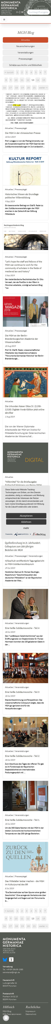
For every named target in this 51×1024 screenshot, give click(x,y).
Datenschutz (31, 1014)
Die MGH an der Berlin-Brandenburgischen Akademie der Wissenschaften (21, 338)
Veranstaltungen (25, 52)
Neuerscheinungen (25, 46)
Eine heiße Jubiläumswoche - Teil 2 (22, 756)
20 (28, 87)
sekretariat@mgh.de (11, 972)
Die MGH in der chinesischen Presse (22, 133)
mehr (26, 528)
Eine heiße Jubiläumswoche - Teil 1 (22, 820)
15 (43, 80)
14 (37, 80)
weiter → (43, 87)
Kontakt (6, 1017)
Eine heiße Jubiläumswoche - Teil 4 (22, 628)
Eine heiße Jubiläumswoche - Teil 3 (22, 692)
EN (17, 12)
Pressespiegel (25, 58)
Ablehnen (26, 521)
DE (22, 12)
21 (34, 87)
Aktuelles (25, 40)
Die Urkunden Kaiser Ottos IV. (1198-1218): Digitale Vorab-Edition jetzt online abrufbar (24, 409)
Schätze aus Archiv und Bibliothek (25, 65)
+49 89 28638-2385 (14, 969)
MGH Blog (7, 1011)
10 (16, 80)
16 (4, 87)
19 (22, 87)
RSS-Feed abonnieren (12, 1014)
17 (10, 87)
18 (16, 87)
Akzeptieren (26, 515)
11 (22, 80)
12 (28, 80)
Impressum (30, 1011)
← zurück (9, 72)
